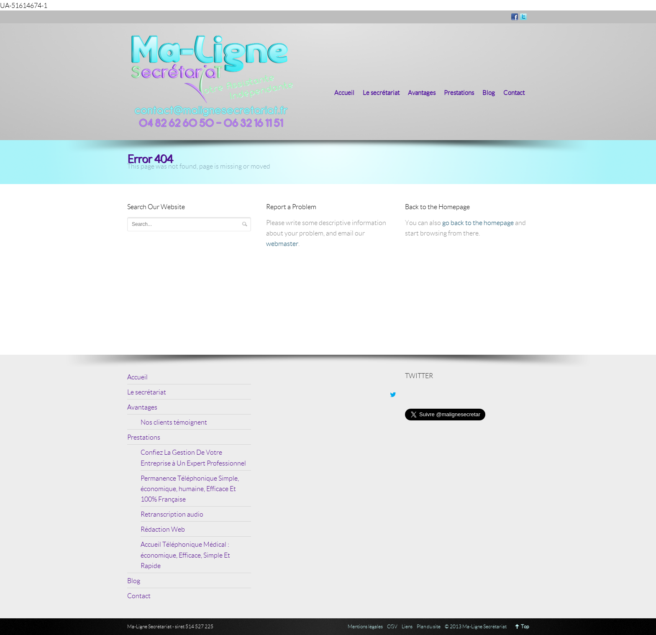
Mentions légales (365, 626)
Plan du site (429, 626)
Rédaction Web (163, 529)
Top (525, 626)
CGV (392, 626)
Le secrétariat (381, 92)
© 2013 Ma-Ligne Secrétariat (476, 626)
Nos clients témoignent (174, 422)
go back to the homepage (478, 222)
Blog (488, 92)
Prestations (459, 92)
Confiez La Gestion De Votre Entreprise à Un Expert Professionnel (193, 457)
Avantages (422, 92)
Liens (407, 626)
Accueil (344, 92)
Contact (514, 92)
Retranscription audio (172, 514)
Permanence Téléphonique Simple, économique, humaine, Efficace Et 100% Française (190, 488)
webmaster (282, 243)
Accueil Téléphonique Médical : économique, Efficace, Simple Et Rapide (185, 554)
